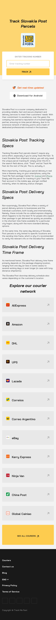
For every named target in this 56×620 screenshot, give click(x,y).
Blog (4, 573)
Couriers (6, 560)
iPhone (49, 176)
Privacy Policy (9, 585)
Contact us (8, 566)
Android (38, 176)
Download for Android (29, 95)
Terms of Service (10, 591)
